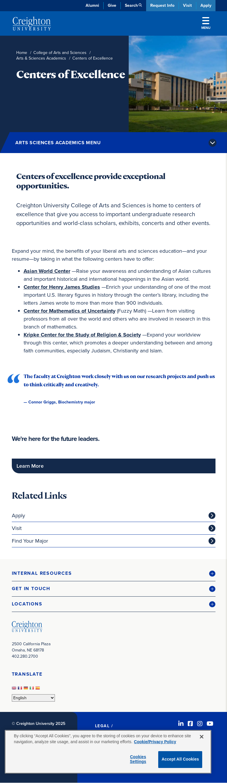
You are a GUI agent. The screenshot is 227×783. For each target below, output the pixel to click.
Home (21, 52)
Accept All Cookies (180, 759)
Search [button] (131, 5)
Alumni (92, 5)
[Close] (201, 736)
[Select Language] (33, 698)
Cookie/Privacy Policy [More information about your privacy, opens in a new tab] (155, 742)
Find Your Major (30, 541)
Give (112, 5)
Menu (205, 23)
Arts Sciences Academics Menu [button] (58, 142)
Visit (187, 5)
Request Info (162, 5)
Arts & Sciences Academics (41, 58)
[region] (108, 752)
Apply (205, 5)
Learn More (30, 466)
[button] (113, 573)
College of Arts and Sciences (59, 52)
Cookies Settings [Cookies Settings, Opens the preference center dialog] (138, 759)
